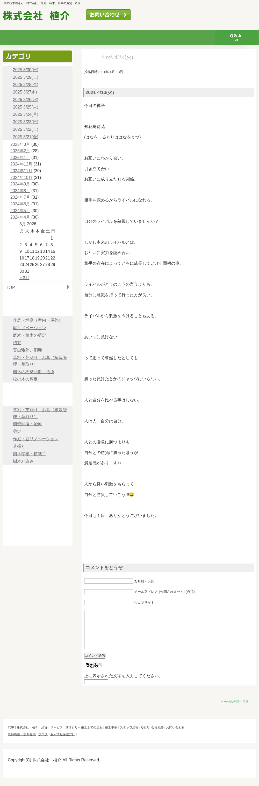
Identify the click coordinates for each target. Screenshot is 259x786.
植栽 (17, 343)
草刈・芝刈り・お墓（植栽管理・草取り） (40, 360)
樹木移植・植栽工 (29, 454)
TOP (38, 287)
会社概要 (38, 494)
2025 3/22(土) (25, 129)
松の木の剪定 (25, 379)
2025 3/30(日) (25, 70)
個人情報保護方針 (38, 540)
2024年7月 (20, 197)
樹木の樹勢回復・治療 (33, 372)
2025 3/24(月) (25, 114)
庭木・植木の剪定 (29, 335)
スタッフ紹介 (193, 37)
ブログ (38, 517)
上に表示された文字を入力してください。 (123, 683)
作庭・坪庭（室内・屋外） (38, 320)
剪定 (17, 431)
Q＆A (236, 37)
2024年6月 (20, 204)
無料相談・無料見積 (158, 14)
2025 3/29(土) (25, 77)
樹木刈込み (23, 461)
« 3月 (24, 278)
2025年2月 (20, 151)
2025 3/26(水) (25, 99)
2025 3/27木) (25, 92)
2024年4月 (20, 217)
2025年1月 (20, 157)
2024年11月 (21, 171)
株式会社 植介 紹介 (32, 735)
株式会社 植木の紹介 (21, 37)
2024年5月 (20, 210)
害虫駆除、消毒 (27, 350)
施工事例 (38, 400)
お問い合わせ (108, 14)
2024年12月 (21, 164)
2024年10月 (21, 177)
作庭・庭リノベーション (36, 439)
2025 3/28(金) (25, 84)
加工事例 (150, 37)
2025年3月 (20, 144)
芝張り (19, 446)
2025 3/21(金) (25, 137)
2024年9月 (20, 184)
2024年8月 (20, 191)
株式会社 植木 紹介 (38, 299)
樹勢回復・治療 (27, 424)
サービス (64, 37)
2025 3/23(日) (25, 122)
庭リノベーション (29, 328)
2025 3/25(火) (25, 107)
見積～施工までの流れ (38, 388)
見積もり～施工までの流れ (107, 37)
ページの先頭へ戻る (235, 709)
